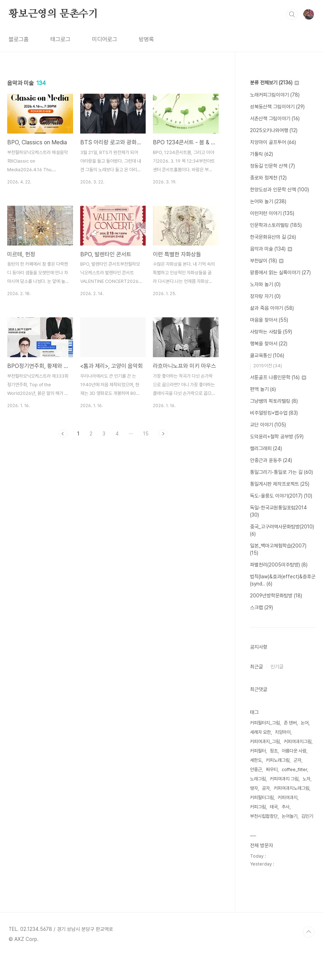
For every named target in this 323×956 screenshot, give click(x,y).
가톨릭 (261, 154)
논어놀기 (289, 816)
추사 (286, 807)
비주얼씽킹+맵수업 (274, 413)
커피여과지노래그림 (291, 788)
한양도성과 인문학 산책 (279, 189)
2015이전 (267, 365)
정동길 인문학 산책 (272, 166)
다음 (163, 433)
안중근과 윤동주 (271, 460)
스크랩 (261, 607)
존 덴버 (290, 723)
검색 (292, 14)
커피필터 (258, 751)
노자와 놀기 (265, 284)
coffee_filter (294, 769)
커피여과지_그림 (265, 741)
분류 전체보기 (274, 82)
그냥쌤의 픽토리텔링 (274, 401)
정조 (274, 751)
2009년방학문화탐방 (276, 595)
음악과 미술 (271, 249)
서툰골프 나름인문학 (278, 377)
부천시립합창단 (264, 816)
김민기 (307, 816)
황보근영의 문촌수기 (53, 14)
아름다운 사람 (294, 751)
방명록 (146, 39)
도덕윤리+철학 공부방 (277, 436)
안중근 (256, 769)
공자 (266, 788)
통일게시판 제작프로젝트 (279, 484)
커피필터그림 (262, 797)
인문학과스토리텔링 (276, 225)
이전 (63, 433)
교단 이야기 (268, 425)
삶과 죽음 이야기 (272, 308)
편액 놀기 (263, 389)
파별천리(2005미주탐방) (279, 565)
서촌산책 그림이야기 (275, 118)
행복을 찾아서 (268, 343)
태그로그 (60, 39)
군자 (297, 760)
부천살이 (266, 261)
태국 (274, 807)
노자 (306, 779)
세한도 (256, 760)
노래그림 (258, 779)
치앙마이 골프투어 (273, 142)
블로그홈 (19, 39)
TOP (308, 932)
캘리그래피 (266, 448)
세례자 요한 (260, 732)
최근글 (256, 667)
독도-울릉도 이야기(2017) (281, 496)
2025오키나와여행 (273, 130)
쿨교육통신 (267, 355)
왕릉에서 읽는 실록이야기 (280, 272)
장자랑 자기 (265, 296)
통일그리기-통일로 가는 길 (281, 472)
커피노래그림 (278, 760)
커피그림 (258, 807)
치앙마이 (283, 732)
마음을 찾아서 (269, 320)
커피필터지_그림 (265, 723)
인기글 (276, 667)
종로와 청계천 (268, 178)
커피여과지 (287, 797)
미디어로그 (104, 39)
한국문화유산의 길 (273, 237)
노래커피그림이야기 (275, 95)
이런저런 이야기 (272, 213)
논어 (305, 723)
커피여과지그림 (297, 741)
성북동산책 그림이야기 (277, 106)
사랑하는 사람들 (271, 332)
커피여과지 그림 (284, 779)
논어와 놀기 (268, 201)
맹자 (254, 788)
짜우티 (272, 769)
